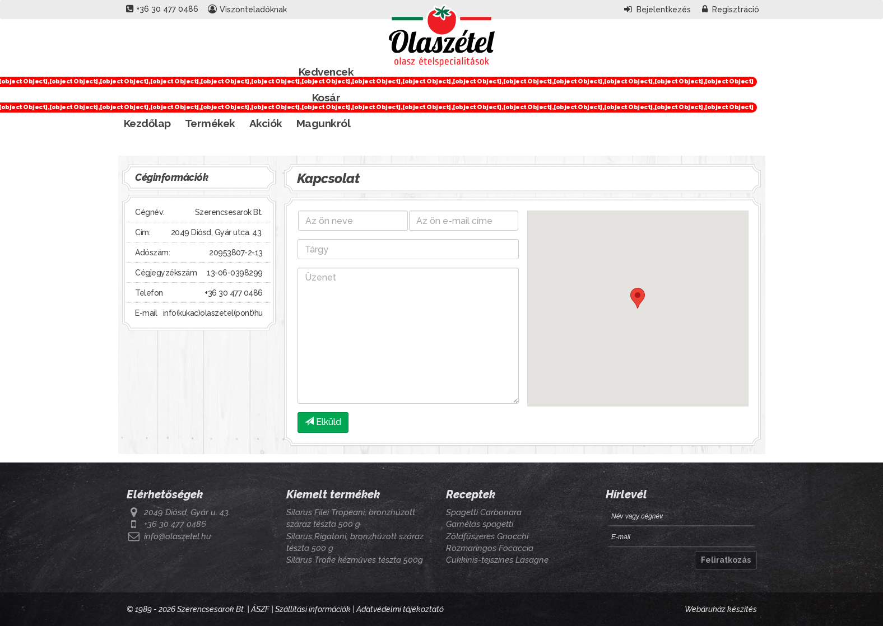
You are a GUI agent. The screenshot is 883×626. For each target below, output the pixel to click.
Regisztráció (730, 9)
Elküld (323, 422)
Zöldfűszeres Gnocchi (487, 536)
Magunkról (323, 123)
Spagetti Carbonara (484, 512)
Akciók (265, 123)
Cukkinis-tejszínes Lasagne (497, 560)
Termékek (210, 123)
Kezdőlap (147, 123)
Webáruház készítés (721, 609)
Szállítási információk (313, 609)
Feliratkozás (726, 559)
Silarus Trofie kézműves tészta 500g (354, 560)
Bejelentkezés (657, 9)
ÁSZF (260, 609)
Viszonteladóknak (247, 9)
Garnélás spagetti (479, 524)
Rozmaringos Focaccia (489, 548)
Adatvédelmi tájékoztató (400, 609)
